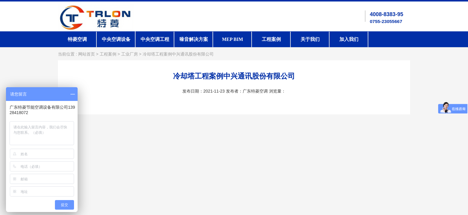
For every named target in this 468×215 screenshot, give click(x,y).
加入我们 (348, 39)
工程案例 (271, 39)
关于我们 (310, 39)
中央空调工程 (155, 39)
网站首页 (86, 54)
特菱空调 (77, 39)
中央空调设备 (116, 39)
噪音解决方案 (193, 39)
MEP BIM (232, 39)
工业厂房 (129, 54)
